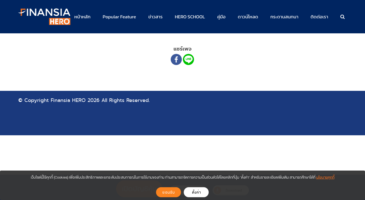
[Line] (188, 59)
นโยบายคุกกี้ (325, 177)
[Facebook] (176, 59)
